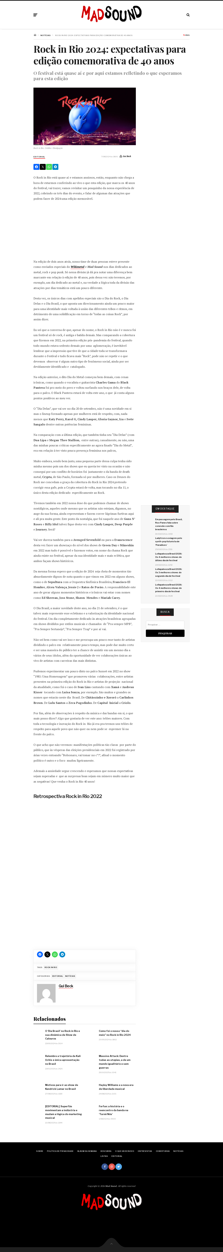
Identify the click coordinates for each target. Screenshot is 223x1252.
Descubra (106, 1151)
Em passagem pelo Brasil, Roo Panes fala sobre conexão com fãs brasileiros (168, 524)
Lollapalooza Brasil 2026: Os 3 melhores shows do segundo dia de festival (168, 572)
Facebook (104, 1166)
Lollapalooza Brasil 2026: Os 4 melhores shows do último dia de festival (168, 557)
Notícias (70, 976)
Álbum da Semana (87, 1151)
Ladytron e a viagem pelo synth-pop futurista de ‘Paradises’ (168, 541)
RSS (186, 35)
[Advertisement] (85, 230)
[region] (84, 875)
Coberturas (163, 1151)
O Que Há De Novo (124, 1151)
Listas (104, 1156)
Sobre (39, 1151)
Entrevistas (145, 1151)
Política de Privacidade (60, 1151)
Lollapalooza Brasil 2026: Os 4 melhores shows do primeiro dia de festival (168, 588)
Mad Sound (111, 1186)
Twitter (118, 1166)
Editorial (39, 157)
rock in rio (51, 967)
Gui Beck (127, 156)
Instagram (112, 1166)
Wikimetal (77, 267)
